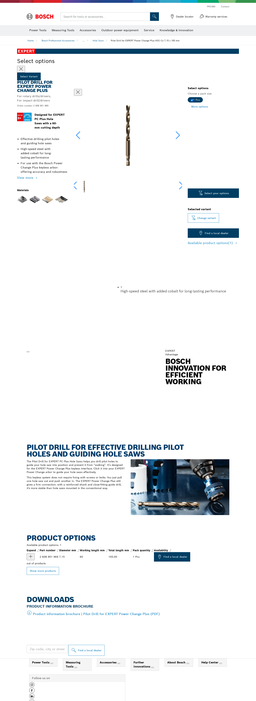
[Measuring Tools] (75, 667)
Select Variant (29, 76)
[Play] (28, 351)
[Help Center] (220, 663)
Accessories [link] (108, 662)
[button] (177, 135)
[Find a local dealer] (86, 650)
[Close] (21, 69)
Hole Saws (98, 40)
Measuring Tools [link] (73, 664)
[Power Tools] (51, 663)
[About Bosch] (187, 663)
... (83, 40)
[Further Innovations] (152, 667)
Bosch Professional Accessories (58, 40)
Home (31, 40)
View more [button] (25, 178)
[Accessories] (118, 663)
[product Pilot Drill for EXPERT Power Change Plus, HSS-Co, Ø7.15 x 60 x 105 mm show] (31, 556)
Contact (225, 6)
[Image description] (84, 186)
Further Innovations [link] (142, 664)
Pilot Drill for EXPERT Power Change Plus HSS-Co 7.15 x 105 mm (145, 40)
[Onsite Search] (154, 16)
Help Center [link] (210, 662)
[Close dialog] (78, 92)
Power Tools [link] (41, 662)
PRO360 (211, 6)
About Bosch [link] (176, 662)
